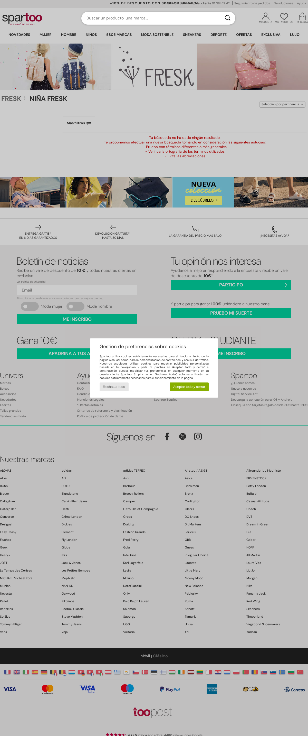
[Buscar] (228, 18)
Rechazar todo (114, 387)
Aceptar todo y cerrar (189, 387)
